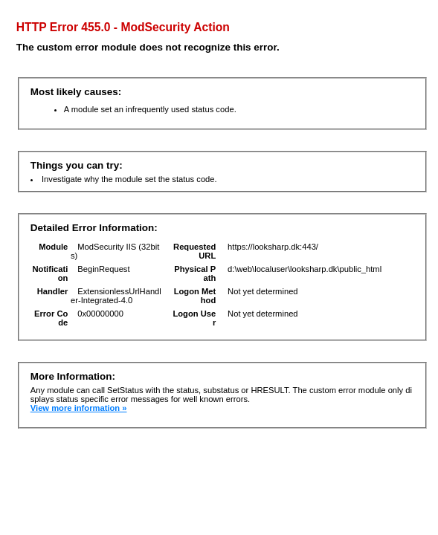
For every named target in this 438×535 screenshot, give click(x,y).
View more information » (78, 407)
